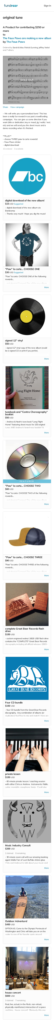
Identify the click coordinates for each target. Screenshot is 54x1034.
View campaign (17, 107)
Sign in (47, 5)
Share (5, 107)
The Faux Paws (15, 41)
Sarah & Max (18, 47)
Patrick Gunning (31, 47)
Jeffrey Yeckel (44, 47)
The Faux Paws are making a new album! (27, 38)
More (46, 287)
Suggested (18, 204)
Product (10, 27)
